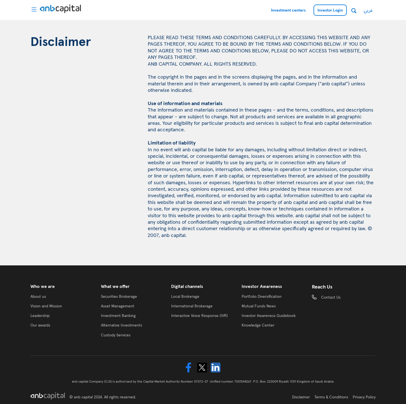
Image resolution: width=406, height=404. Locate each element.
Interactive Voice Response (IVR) (199, 315)
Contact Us (331, 297)
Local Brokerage (185, 296)
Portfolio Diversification (262, 296)
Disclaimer (301, 396)
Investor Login (330, 10)
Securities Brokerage (119, 296)
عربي (368, 10)
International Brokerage (192, 305)
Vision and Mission (46, 305)
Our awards (40, 325)
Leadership (40, 315)
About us (38, 296)
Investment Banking (118, 315)
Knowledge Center (258, 325)
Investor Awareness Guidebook (269, 315)
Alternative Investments (121, 325)
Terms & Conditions (331, 396)
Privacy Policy (364, 396)
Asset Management (117, 305)
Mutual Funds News (259, 305)
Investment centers (288, 10)
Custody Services (116, 335)
